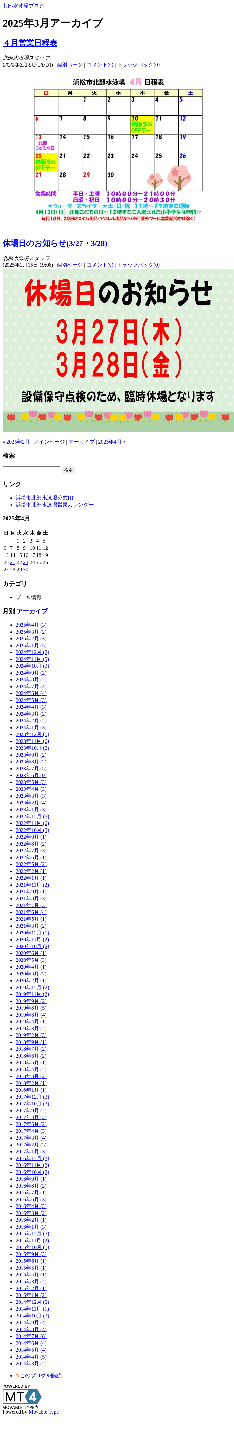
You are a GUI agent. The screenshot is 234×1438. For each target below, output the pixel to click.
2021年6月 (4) (31, 912)
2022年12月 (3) (32, 816)
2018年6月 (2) (31, 1056)
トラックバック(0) (138, 64)
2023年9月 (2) (31, 755)
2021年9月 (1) (31, 891)
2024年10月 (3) (32, 666)
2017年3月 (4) (31, 1138)
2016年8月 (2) (31, 1186)
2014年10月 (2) (32, 1315)
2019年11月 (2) (32, 994)
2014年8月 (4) (31, 1329)
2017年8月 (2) (31, 1117)
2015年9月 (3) (31, 1254)
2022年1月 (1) (31, 878)
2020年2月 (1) (31, 980)
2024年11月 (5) (32, 659)
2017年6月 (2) (31, 1124)
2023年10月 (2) (32, 748)
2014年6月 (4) (31, 1343)
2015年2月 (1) (31, 1288)
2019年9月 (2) (31, 1001)
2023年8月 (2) (31, 761)
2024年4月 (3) (31, 707)
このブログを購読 (41, 1375)
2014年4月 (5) (31, 1357)
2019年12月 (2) (32, 987)
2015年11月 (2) (32, 1240)
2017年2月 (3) (31, 1144)
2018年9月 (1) (31, 1042)
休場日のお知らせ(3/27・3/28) (55, 243)
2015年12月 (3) (32, 1233)
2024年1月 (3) (31, 727)
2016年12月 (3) (32, 1158)
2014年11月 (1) (32, 1309)
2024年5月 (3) (31, 700)
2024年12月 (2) (32, 652)
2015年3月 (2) (31, 1281)
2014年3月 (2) (31, 1363)
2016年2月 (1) (31, 1220)
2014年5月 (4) (31, 1350)
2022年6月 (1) (31, 857)
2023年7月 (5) (31, 768)
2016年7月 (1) (31, 1192)
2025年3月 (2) (31, 631)
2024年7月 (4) (31, 686)
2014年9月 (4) (31, 1322)
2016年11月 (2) (32, 1165)
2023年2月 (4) (31, 802)
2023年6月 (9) (31, 775)
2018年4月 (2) (31, 1069)
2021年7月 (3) (31, 905)
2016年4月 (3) (31, 1206)
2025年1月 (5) (31, 645)
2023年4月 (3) (31, 789)
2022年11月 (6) (32, 823)
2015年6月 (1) (31, 1261)
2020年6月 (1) (31, 953)
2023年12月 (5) (32, 734)
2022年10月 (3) (32, 830)
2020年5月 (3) (31, 960)
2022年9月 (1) (31, 837)
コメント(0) (100, 64)
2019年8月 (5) (31, 1008)
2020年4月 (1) (31, 967)
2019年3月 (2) (31, 1028)
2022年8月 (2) (31, 844)
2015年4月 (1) (31, 1274)
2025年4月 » (112, 442)
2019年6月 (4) (31, 1015)
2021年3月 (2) (31, 926)
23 (25, 562)
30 (25, 569)
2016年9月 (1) (31, 1179)
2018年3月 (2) (31, 1076)
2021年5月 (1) (31, 919)
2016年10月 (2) (32, 1172)
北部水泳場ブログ (23, 5)
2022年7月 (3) (31, 850)
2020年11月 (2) (32, 939)
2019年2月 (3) (31, 1035)
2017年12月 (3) (32, 1097)
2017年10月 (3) (32, 1103)
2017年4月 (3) (31, 1131)
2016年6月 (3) (31, 1199)
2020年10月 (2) (32, 946)
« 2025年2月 (16, 442)
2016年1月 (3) (31, 1227)
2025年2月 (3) (31, 638)
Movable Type (44, 1412)
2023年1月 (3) (31, 809)
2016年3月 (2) (31, 1213)
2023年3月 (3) (31, 796)
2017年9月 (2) (31, 1110)
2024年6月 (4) (31, 693)
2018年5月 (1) (31, 1062)
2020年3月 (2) (31, 973)
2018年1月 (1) (31, 1090)
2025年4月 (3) (31, 625)
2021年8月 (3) (31, 898)
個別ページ (70, 64)
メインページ (49, 442)
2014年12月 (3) (32, 1302)
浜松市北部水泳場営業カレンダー (55, 504)
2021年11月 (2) (32, 885)
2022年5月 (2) (31, 864)
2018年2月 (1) (31, 1083)
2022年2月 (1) (31, 871)
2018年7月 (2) (31, 1049)
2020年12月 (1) (32, 932)
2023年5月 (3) (31, 782)
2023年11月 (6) (32, 741)
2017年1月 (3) (31, 1151)
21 (12, 562)
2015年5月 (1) (31, 1268)
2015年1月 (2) (31, 1295)
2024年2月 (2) (31, 720)
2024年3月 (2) (31, 714)
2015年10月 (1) (32, 1247)
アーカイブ (81, 442)
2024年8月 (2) (31, 679)
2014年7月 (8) (31, 1336)
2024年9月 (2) (31, 673)
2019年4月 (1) (31, 1021)
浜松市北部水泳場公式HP (45, 498)
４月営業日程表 (30, 43)
